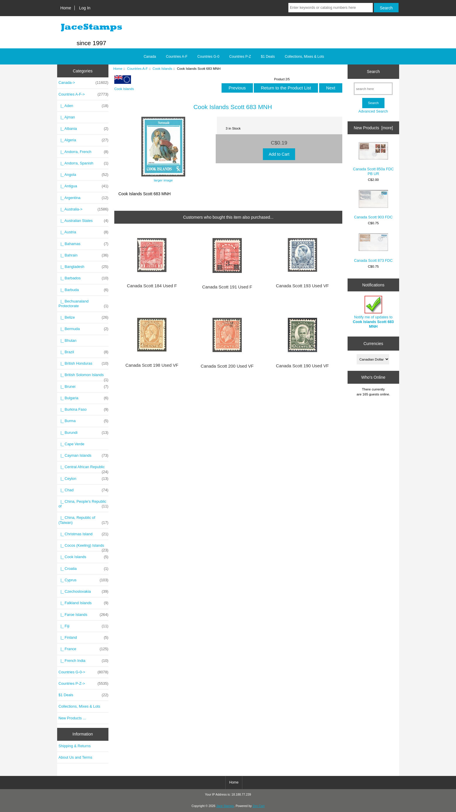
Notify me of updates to (373, 312)
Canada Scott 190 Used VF (302, 365)
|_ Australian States (83, 220)
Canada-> (83, 82)
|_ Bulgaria (83, 398)
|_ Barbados (83, 278)
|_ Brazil (83, 352)
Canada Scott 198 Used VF (151, 365)
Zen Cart (259, 806)
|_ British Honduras (83, 363)
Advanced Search (373, 111)
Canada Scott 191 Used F (227, 287)
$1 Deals (268, 57)
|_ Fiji (83, 626)
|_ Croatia (83, 568)
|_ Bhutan (67, 340)
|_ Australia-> (83, 209)
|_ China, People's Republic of (83, 504)
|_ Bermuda (83, 329)
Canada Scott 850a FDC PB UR (373, 159)
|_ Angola (83, 174)
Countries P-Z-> (83, 683)
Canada (150, 57)
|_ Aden (83, 105)
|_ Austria (83, 232)
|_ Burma (83, 421)
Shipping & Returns (75, 746)
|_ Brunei (83, 386)
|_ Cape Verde (71, 444)
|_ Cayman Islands (83, 455)
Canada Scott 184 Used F (152, 285)
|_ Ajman (67, 117)
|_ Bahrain (83, 255)
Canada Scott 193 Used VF (302, 285)
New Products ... (72, 718)
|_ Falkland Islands (83, 603)
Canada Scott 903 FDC (373, 204)
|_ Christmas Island (83, 534)
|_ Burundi (83, 432)
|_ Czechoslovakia (83, 591)
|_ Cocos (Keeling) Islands (83, 547)
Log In (85, 8)
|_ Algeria (83, 140)
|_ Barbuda (83, 290)
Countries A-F (137, 68)
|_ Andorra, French (83, 152)
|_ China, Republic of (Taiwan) (83, 520)
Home (65, 8)
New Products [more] (373, 127)
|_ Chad (83, 490)
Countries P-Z (240, 57)
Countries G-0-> (83, 672)
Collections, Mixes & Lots (304, 57)
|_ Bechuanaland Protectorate (83, 303)
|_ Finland (83, 637)
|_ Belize (83, 317)
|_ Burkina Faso (83, 409)
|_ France (83, 649)
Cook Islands (162, 68)
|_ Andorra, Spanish (83, 163)
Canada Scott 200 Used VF (227, 366)
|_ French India (83, 660)
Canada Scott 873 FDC (373, 247)
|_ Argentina (83, 198)
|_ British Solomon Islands (83, 376)
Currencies (373, 343)
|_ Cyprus (83, 580)
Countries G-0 (209, 57)
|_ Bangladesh (83, 266)
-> (83, 94)
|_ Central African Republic (83, 468)
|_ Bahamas (83, 244)
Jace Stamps (225, 806)
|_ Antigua (83, 186)
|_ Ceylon (83, 478)
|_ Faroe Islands (83, 614)
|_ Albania (83, 128)
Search (373, 71)
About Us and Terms (75, 757)
